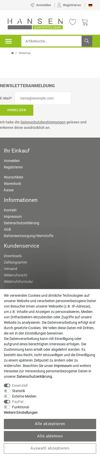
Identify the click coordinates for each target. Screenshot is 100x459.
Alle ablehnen (50, 436)
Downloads (13, 256)
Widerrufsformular (18, 282)
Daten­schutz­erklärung (34, 376)
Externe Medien (24, 396)
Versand (10, 269)
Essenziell (19, 385)
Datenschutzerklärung (21, 223)
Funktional (20, 407)
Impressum (13, 216)
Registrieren (13, 167)
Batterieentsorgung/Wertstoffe (28, 236)
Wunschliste (13, 177)
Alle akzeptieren (50, 423)
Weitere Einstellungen (21, 412)
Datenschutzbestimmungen (43, 122)
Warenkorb (12, 184)
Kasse (9, 190)
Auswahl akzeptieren (50, 448)
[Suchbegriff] (56, 41)
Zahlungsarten (15, 262)
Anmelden (16, 110)
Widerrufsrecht (15, 275)
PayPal (17, 402)
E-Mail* (6, 98)
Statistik (18, 391)
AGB (7, 229)
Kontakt (10, 210)
